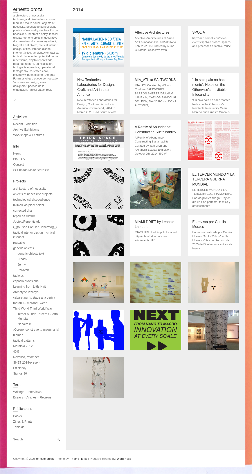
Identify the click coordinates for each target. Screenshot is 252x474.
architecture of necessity (29, 188)
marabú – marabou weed (30, 303)
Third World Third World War (32, 308)
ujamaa (18, 335)
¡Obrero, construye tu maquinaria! (36, 329)
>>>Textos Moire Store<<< (31, 170)
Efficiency (19, 368)
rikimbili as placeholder (28, 205)
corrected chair (23, 210)
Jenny (22, 264)
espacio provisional (26, 281)
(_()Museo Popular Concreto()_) (35, 227)
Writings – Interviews (27, 392)
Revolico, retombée (26, 357)
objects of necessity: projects (32, 194)
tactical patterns (24, 340)
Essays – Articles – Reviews (32, 397)
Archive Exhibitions (26, 129)
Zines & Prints (22, 421)
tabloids (18, 275)
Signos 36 (20, 373)
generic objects (23, 248)
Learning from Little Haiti (30, 286)
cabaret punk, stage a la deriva (34, 297)
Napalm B (24, 324)
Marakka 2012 (23, 346)
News (17, 153)
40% (16, 351)
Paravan (23, 270)
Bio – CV (19, 159)
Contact (18, 164)
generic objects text (31, 253)
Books (17, 416)
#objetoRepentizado (27, 221)
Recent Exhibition (25, 124)
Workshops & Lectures (28, 135)
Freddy (22, 259)
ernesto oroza (28, 9)
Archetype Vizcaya (26, 292)
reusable (19, 242)
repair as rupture (24, 216)
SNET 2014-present (26, 362)
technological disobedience (31, 199)
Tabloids (18, 427)
